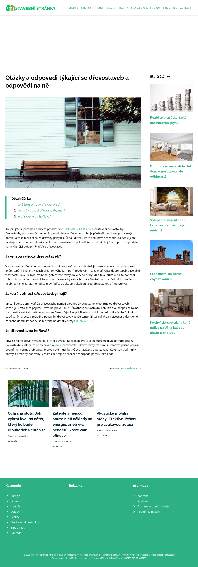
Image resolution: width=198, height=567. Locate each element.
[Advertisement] (99, 38)
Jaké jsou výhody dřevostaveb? (38, 204)
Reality (123, 7)
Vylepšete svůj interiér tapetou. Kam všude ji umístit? (167, 225)
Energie (73, 7)
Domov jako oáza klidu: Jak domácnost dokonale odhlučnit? (171, 171)
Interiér (98, 7)
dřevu (59, 345)
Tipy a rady (170, 7)
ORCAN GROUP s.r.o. (78, 229)
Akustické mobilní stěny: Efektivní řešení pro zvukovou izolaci (116, 419)
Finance (86, 7)
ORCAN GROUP (83, 321)
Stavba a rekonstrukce (145, 7)
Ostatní (111, 7)
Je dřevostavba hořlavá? (34, 216)
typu (18, 279)
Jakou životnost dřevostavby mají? (41, 210)
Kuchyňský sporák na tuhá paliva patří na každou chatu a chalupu (170, 328)
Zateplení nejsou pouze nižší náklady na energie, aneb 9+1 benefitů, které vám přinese (72, 424)
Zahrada (185, 7)
